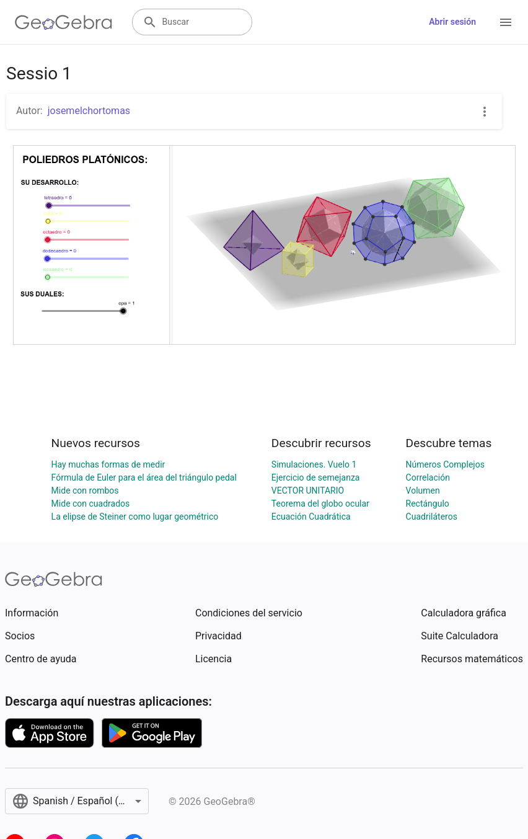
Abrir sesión (452, 22)
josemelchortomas (89, 111)
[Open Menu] (505, 22)
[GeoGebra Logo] (63, 22)
